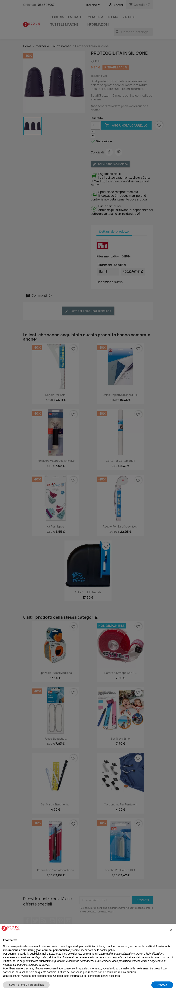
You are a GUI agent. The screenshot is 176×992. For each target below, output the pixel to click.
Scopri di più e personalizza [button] (26, 984)
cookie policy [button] (107, 950)
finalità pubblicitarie (41, 960)
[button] (171, 930)
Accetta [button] (162, 984)
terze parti (61, 953)
